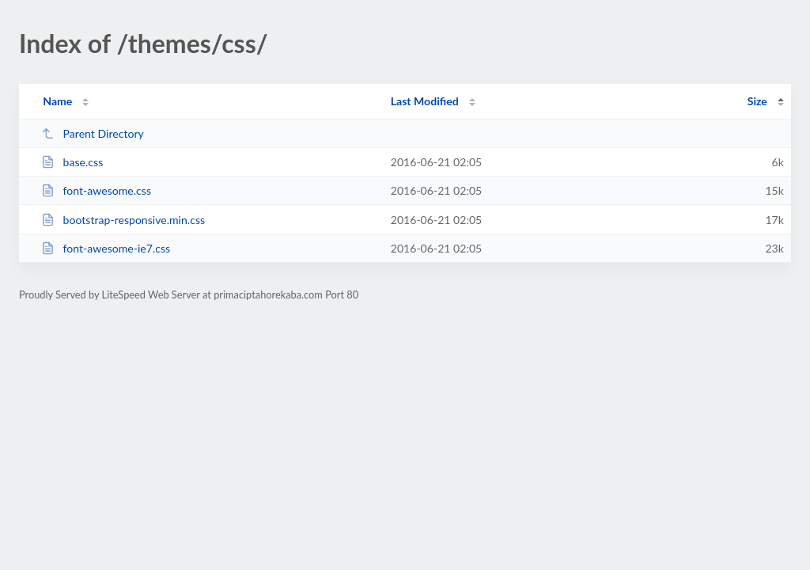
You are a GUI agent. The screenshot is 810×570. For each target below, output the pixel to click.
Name (57, 101)
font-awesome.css (96, 190)
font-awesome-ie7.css (105, 248)
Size (757, 101)
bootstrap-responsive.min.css (123, 219)
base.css (72, 162)
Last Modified (425, 101)
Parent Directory (92, 133)
